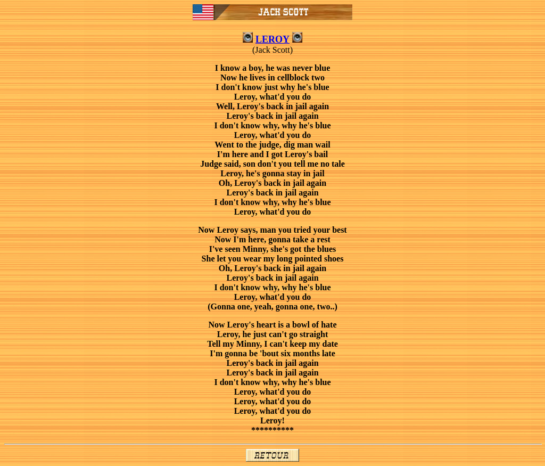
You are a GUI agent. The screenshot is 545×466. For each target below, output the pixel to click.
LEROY (272, 39)
